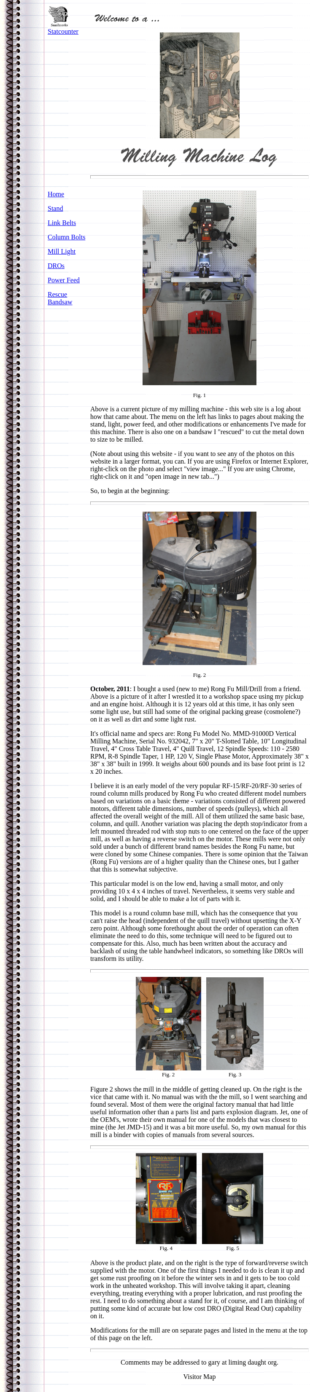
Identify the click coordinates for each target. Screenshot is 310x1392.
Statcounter (63, 31)
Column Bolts (66, 237)
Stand (55, 208)
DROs (56, 265)
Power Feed (64, 280)
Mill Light (61, 251)
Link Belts (62, 222)
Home (56, 194)
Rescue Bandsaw (60, 298)
